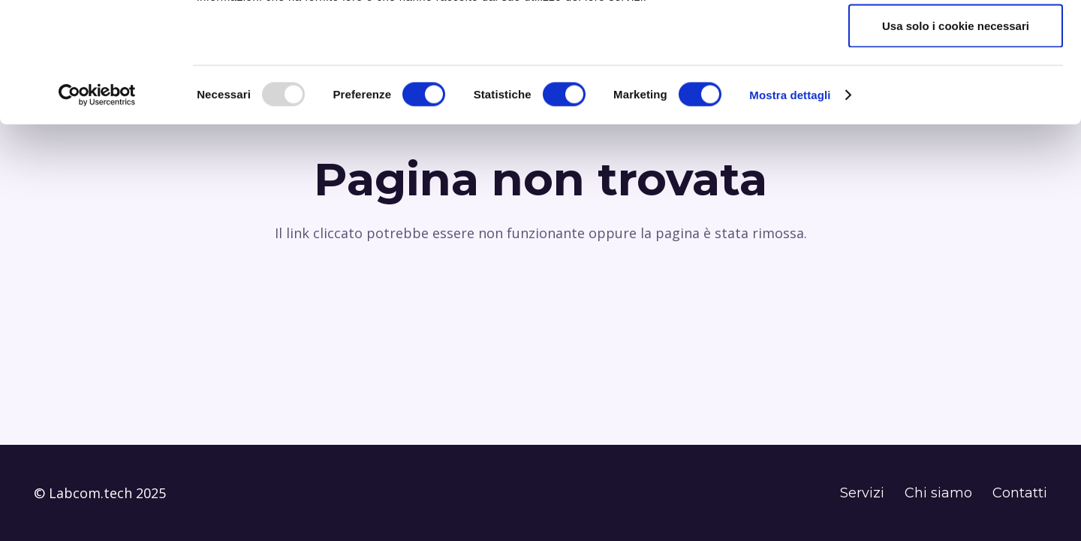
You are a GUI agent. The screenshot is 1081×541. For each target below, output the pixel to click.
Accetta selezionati (955, 89)
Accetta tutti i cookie (956, 39)
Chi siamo (938, 493)
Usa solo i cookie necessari (955, 137)
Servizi (862, 493)
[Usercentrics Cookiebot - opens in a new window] (97, 207)
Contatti (1019, 493)
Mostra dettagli (789, 207)
